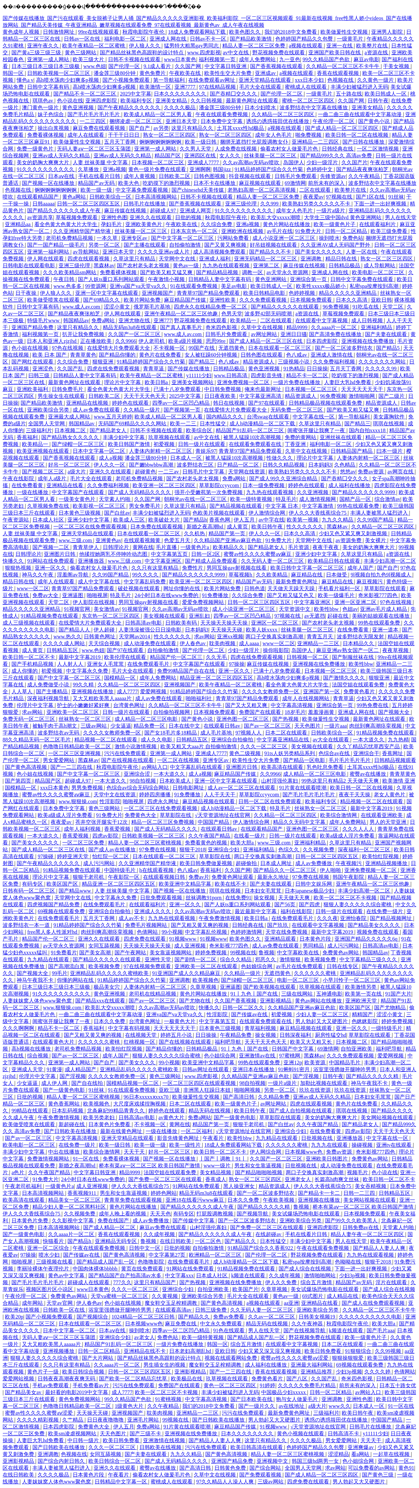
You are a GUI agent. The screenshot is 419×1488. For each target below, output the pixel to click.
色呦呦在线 (348, 1262)
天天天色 (160, 1213)
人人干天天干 (220, 794)
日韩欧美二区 (175, 176)
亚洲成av (266, 73)
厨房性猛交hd (330, 1035)
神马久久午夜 (38, 574)
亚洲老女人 (298, 1179)
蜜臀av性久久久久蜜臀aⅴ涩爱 (295, 1358)
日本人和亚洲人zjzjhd (52, 341)
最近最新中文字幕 (256, 911)
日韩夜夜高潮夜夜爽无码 (67, 1378)
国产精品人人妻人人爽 (380, 1248)
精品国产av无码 (97, 183)
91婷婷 (267, 1385)
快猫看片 (54, 1241)
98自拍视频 (143, 781)
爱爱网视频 (154, 691)
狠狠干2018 (192, 849)
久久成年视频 (159, 1234)
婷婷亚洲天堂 (73, 856)
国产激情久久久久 (344, 678)
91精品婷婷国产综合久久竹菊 (269, 169)
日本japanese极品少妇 (310, 891)
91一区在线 (86, 1158)
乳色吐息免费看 (326, 767)
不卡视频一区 (170, 348)
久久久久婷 (378, 1371)
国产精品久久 (241, 1241)
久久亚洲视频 (313, 492)
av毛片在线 (280, 231)
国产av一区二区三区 (268, 726)
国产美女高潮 (95, 952)
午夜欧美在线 (185, 73)
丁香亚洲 (296, 444)
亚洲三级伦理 (241, 203)
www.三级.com (76, 540)
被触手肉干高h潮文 (55, 726)
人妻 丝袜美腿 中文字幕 (101, 162)
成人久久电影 (157, 739)
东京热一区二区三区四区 (111, 616)
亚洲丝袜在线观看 (341, 437)
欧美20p (14, 1317)
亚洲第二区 (267, 265)
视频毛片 (358, 1172)
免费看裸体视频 (46, 135)
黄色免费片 (153, 73)
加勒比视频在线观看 (324, 1083)
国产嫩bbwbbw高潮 (151, 465)
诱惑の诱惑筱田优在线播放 (278, 121)
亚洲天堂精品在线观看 (265, 80)
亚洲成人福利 (215, 258)
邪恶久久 (266, 959)
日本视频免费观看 (311, 300)
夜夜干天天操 (355, 794)
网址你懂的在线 (182, 588)
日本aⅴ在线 (62, 176)
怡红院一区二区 (111, 856)
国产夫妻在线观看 (386, 334)
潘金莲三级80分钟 (115, 73)
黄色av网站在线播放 (319, 1000)
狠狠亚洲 (103, 361)
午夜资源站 (16, 520)
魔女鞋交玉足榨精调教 (171, 1303)
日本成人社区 (48, 520)
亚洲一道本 (386, 629)
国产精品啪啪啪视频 (259, 1172)
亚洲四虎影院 (101, 100)
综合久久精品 (236, 959)
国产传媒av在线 (250, 1014)
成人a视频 (110, 458)
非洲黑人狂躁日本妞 (207, 1090)
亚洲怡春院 (354, 918)
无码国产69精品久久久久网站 (133, 423)
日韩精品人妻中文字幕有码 (220, 279)
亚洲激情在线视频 (164, 1440)
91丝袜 (396, 197)
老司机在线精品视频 (153, 994)
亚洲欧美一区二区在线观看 (206, 966)
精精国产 (363, 1014)
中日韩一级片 (83, 1440)
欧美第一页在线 (364, 994)
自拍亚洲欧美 (357, 1049)
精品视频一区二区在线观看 (106, 739)
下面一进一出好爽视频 (381, 203)
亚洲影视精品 (276, 1000)
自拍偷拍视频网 (172, 712)
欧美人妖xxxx (262, 629)
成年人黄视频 (140, 176)
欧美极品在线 (187, 1378)
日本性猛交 (213, 423)
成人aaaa (249, 643)
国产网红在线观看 (33, 361)
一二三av (169, 471)
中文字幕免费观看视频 (142, 190)
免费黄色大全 (141, 815)
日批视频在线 (317, 1138)
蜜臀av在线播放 (368, 774)
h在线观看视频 (157, 870)
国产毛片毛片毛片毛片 (94, 114)
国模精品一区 (120, 678)
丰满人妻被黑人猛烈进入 (379, 513)
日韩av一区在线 (82, 39)
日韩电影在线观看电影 (29, 265)
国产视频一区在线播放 (49, 183)
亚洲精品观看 (280, 939)
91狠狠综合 (359, 1351)
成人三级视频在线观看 (29, 623)
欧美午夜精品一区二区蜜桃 (94, 45)
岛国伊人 (293, 162)
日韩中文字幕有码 (48, 87)
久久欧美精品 (272, 574)
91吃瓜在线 (366, 307)
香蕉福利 (28, 437)
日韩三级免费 (211, 1310)
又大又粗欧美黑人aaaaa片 (103, 698)
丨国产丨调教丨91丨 (223, 1158)
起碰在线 (338, 616)
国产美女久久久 (137, 1062)
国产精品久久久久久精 (373, 1076)
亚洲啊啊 (200, 169)
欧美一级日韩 (201, 142)
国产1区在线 (371, 197)
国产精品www (75, 891)
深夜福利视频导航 (48, 698)
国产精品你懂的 (118, 355)
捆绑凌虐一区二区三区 (136, 121)
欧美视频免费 (320, 959)
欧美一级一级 (97, 190)
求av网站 (204, 636)
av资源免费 (349, 540)
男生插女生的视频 (165, 1365)
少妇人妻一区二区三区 (323, 1014)
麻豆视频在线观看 (260, 183)
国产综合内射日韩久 (62, 1461)
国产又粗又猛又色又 (291, 595)
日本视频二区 (70, 430)
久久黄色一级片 (376, 80)
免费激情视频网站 (48, 1158)
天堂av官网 (60, 1303)
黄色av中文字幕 (67, 1275)
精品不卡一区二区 (307, 375)
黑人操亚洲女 (239, 1186)
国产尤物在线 (195, 1000)
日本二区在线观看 (286, 732)
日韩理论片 (116, 547)
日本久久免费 (110, 1021)
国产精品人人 (75, 629)
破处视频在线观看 (139, 588)
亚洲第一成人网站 (48, 59)
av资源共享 (40, 217)
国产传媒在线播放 (189, 368)
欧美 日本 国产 (50, 355)
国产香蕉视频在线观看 (277, 66)
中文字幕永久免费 (87, 671)
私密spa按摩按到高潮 (375, 286)
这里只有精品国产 (155, 1282)
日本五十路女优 (397, 1385)
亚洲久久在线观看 (151, 217)
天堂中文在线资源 (115, 794)
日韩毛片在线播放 (145, 203)
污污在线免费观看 (125, 753)
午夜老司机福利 (24, 1186)
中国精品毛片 (345, 1062)
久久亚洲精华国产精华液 (82, 231)
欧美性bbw (327, 609)
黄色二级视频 (245, 753)
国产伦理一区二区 (282, 94)
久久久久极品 (180, 107)
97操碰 (46, 856)
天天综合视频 (104, 643)
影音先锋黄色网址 (178, 1138)
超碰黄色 (145, 471)
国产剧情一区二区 (196, 959)
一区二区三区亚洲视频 (75, 753)
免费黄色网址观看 (233, 877)
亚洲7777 (185, 87)
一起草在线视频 (392, 1454)
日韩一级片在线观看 (202, 444)
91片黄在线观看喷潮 (303, 787)
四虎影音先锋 (267, 375)
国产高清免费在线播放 (336, 334)
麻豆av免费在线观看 (163, 1227)
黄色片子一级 (43, 1371)
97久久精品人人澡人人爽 (225, 1481)
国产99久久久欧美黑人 (352, 1220)
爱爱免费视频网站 (203, 602)
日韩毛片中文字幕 (204, 471)
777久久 (122, 1282)
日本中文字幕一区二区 (99, 451)
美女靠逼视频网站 (171, 952)
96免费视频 (336, 307)
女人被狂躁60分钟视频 (211, 355)
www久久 (340, 1406)
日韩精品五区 (62, 650)
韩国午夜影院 (349, 877)
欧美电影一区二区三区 (379, 272)
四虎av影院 (105, 836)
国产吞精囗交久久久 (234, 94)
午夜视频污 (349, 863)
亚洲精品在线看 (65, 485)
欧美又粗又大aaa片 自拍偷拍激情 (199, 746)
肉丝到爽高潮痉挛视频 (376, 726)
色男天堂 (231, 313)
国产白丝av (117, 513)
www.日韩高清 (231, 375)
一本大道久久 (369, 739)
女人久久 (230, 155)
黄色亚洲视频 (78, 107)
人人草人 (22, 691)
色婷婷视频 (302, 293)
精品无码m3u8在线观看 (130, 327)
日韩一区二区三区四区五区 (89, 203)
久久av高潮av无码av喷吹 (252, 162)
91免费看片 (64, 952)
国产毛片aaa (380, 1330)
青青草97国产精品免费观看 (209, 293)
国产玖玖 (278, 925)
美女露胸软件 (389, 416)
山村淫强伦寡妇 (280, 781)
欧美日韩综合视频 (83, 1371)
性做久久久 (280, 458)
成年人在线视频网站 (306, 698)
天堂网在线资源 (247, 471)
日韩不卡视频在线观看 (135, 59)
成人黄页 (238, 526)
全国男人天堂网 (47, 423)
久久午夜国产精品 (209, 836)
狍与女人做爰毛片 (297, 1399)
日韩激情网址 (59, 32)
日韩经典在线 (338, 148)
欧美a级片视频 (185, 341)
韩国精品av (76, 320)
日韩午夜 (378, 100)
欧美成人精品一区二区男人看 (158, 114)
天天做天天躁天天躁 (291, 588)
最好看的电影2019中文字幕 (77, 1392)
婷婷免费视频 (211, 952)
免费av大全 (46, 595)
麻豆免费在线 (181, 1323)
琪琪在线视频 (389, 423)
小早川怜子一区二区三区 (352, 980)
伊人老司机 (152, 341)
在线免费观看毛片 (149, 664)
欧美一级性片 (185, 1145)
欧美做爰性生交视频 (344, 32)
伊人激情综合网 (267, 513)
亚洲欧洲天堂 (361, 1000)
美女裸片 (376, 540)
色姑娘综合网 (257, 966)
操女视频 (265, 897)
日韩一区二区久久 (243, 1007)
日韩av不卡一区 (209, 39)
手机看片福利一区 (339, 588)
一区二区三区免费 (83, 842)
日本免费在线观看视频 (157, 526)
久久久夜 (327, 918)
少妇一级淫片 (322, 162)
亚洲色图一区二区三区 (243, 719)
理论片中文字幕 (123, 382)
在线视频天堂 (141, 1035)
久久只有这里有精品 (155, 568)
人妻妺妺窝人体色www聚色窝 (38, 1000)
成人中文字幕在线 (99, 581)
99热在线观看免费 (358, 506)
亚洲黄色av (108, 540)
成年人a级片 (52, 478)
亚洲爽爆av (361, 1447)
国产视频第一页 (183, 410)
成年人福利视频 (83, 829)
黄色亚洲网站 (271, 279)
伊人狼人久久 (145, 45)
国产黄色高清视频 (26, 767)
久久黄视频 (165, 1296)
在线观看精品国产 (38, 197)
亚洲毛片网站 (143, 1420)
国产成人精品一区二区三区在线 (266, 341)
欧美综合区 (199, 430)
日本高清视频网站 (156, 197)
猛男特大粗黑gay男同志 (192, 45)
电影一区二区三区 (298, 980)
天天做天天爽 (294, 897)
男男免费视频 (87, 787)
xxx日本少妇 (310, 80)
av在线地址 (292, 1406)
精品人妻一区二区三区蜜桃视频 (145, 842)
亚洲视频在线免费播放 (368, 341)
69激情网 (295, 183)
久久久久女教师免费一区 (271, 691)
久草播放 (89, 169)
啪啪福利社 (199, 698)
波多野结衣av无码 (59, 732)
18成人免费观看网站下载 (197, 32)
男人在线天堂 (400, 217)
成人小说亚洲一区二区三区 (284, 238)
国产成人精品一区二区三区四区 (342, 128)
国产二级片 (392, 396)
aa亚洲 (291, 1303)
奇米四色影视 (222, 327)
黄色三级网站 (81, 52)
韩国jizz (222, 169)
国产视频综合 (93, 1317)
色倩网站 (148, 932)
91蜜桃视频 (169, 1399)
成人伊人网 (55, 1083)
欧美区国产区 (62, 884)
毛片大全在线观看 (260, 87)
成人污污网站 (99, 863)
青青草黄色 (83, 355)
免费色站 (352, 238)
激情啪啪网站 (320, 1275)
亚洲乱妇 (200, 616)
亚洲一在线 (340, 45)
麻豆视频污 (370, 581)
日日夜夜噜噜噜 (106, 1420)
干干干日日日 (124, 135)
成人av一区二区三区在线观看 (242, 787)
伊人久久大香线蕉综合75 (318, 513)
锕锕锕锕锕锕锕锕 (161, 142)
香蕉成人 (215, 1179)
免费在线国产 (114, 1220)
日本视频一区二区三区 (158, 162)
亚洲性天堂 (158, 959)
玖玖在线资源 (315, 1090)
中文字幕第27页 (168, 1255)
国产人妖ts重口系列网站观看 (112, 279)
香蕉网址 (393, 753)
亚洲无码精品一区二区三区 (266, 258)
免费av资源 (371, 471)
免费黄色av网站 (341, 952)
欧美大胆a (242, 842)
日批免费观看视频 (161, 897)
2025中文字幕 (135, 94)
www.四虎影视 (204, 52)
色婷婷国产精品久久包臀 (304, 39)
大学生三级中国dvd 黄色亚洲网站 (343, 217)
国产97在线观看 (267, 403)
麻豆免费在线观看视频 (99, 128)
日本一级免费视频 (264, 485)
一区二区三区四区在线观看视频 (199, 1083)
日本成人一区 (186, 458)
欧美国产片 (245, 1289)
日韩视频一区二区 (308, 657)
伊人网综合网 (266, 1152)
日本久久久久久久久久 (181, 94)
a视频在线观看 (306, 45)
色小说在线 (70, 100)
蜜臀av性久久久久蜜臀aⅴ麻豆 (258, 554)
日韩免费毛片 (68, 389)
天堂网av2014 (135, 636)
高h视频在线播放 (31, 1049)
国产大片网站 (98, 1358)
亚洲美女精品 (171, 100)
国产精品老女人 (109, 430)
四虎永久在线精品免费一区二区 (211, 307)
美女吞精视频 (371, 1186)
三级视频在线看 (55, 1262)
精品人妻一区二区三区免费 (254, 45)
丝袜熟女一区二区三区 (85, 719)
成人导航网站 (380, 265)
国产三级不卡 (146, 1433)
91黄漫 (54, 1069)
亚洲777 (163, 320)
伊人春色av (193, 643)
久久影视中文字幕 (73, 1220)
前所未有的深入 (327, 183)
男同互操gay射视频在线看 (237, 568)
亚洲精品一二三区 (318, 643)
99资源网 (96, 286)
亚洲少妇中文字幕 (89, 520)
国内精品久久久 (225, 416)
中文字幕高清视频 (292, 705)
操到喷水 (329, 238)
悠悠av (347, 471)
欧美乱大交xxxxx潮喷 (276, 217)
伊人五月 (245, 520)
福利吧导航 (228, 1042)
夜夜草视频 (396, 650)
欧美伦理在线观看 (125, 657)
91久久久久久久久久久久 (46, 169)
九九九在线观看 (330, 1145)
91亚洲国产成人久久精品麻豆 (187, 973)
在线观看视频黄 (143, 540)
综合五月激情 (317, 1282)
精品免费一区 (150, 726)
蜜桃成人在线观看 (306, 87)
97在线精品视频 (218, 87)
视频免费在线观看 (378, 932)
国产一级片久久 (257, 1406)
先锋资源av (333, 176)
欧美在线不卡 (231, 884)
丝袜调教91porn (204, 897)
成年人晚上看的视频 (123, 1213)
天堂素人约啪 (115, 499)
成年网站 (33, 1303)
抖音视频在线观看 (250, 176)
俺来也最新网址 (263, 389)
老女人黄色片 (390, 794)
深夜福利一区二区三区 (365, 849)
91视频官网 (77, 609)
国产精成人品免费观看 (212, 561)
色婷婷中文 (320, 169)
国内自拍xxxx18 (368, 430)
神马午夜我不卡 (36, 980)
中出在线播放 (64, 1152)
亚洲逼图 (73, 595)
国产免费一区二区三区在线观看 (165, 1179)
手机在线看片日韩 (99, 176)
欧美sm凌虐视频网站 (73, 1433)
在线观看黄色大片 (54, 1042)
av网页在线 (401, 471)
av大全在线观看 (331, 739)
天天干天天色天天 (145, 396)
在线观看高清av (174, 1310)
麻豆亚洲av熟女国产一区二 (348, 650)
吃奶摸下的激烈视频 (167, 183)
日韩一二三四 (359, 1193)
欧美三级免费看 (390, 231)
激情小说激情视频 (136, 746)
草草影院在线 (176, 815)
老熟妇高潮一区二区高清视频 (262, 190)
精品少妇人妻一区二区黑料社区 (69, 1207)
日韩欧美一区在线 (64, 1310)
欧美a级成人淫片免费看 (66, 815)
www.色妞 (94, 66)
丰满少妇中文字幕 (124, 437)
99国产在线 (202, 348)
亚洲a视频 (114, 169)
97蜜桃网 (290, 1055)
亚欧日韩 (381, 300)
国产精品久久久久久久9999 (364, 492)
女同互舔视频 (104, 945)
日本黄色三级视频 (80, 513)
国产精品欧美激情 (251, 39)
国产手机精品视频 (33, 664)
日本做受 (337, 574)
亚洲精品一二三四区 (316, 142)
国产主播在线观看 (145, 245)
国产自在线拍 (87, 1083)
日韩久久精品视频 (284, 465)
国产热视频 (286, 719)
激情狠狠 (291, 959)
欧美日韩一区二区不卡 (29, 657)
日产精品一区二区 (238, 465)
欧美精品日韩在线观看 (334, 561)
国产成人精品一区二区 (110, 1227)
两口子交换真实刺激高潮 (275, 636)
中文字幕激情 (318, 506)
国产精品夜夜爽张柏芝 (363, 169)
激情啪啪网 (362, 396)
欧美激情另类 (361, 987)
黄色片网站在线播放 (287, 224)
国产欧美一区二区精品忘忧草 (133, 1378)
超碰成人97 (163, 210)
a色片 (18, 1172)
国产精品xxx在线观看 (100, 1000)
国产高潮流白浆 (67, 966)
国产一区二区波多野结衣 (344, 348)
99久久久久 (146, 574)
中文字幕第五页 (170, 554)
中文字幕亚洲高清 (260, 396)
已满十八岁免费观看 (178, 389)
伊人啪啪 (331, 870)
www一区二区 (33, 588)
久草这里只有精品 (134, 258)
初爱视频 (165, 444)
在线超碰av (268, 1234)
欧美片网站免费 (143, 300)
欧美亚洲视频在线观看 (43, 451)
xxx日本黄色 (54, 787)
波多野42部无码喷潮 (269, 313)
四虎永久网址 (163, 801)
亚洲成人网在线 (169, 39)
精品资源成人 (259, 361)
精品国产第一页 (227, 533)
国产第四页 (18, 781)
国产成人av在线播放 (112, 849)
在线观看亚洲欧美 (382, 815)
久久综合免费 (217, 224)
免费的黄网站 (301, 437)
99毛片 (59, 973)
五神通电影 (329, 994)
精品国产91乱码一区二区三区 (250, 430)
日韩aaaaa (43, 203)
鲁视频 (266, 952)
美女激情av (106, 609)
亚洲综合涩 (137, 774)
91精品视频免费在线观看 (50, 616)
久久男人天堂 (196, 148)
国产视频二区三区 (43, 471)
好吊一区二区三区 (69, 465)
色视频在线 (341, 80)
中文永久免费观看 (221, 1323)
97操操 (237, 664)
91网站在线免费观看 (51, 561)
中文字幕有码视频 (129, 1028)
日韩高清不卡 (344, 1433)
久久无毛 (217, 657)
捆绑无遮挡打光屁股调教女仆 (254, 142)
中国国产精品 (214, 822)
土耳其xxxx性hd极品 (241, 128)
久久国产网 (188, 66)
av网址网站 (264, 334)
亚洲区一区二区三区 (275, 623)
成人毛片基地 (216, 732)
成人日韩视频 (367, 320)
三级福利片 (39, 430)
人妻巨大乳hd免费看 (348, 382)
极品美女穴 (107, 987)
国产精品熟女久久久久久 (70, 437)
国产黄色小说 (374, 121)
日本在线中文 (185, 726)
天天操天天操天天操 (224, 623)
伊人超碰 (105, 629)
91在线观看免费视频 (194, 286)
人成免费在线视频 (236, 148)
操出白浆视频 (54, 128)
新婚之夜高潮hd (206, 526)
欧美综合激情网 (339, 815)
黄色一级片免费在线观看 (157, 169)
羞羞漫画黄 (322, 712)
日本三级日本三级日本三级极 (46, 66)
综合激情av (387, 499)
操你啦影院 (276, 650)
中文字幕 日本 (282, 506)
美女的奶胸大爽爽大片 (43, 162)
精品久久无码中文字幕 (300, 822)
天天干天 (135, 1152)
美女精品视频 (216, 1172)
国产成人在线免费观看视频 (374, 1303)
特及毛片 (286, 499)
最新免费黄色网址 (297, 581)
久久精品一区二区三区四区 (283, 114)
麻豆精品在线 (307, 574)
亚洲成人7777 (204, 162)
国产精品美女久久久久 (374, 925)
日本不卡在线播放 (215, 183)
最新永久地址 (273, 877)
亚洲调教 (312, 258)
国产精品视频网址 (391, 918)
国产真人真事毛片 (181, 327)
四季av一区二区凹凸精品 (181, 403)
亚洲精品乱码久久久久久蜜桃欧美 (110, 973)
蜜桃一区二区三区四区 (309, 100)
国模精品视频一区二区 (133, 1083)
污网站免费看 (233, 238)
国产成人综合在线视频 (305, 1268)
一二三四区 (93, 121)
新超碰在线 (72, 1124)
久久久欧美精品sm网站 (70, 272)
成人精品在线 (343, 1296)
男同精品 (314, 945)
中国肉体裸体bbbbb (95, 1268)
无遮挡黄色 (232, 348)
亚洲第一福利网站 (48, 252)
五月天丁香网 (120, 142)
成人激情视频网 (318, 499)
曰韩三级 (39, 375)
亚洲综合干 (366, 753)
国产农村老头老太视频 (144, 265)
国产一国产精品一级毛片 (56, 245)
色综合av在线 (335, 753)
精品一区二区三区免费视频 (163, 822)
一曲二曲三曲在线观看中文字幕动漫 (360, 114)
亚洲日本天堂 (182, 121)
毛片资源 (299, 547)
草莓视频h (240, 574)
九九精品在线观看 (48, 959)
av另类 (161, 128)
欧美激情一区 (155, 87)
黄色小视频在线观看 (301, 1433)
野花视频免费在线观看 (279, 52)
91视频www (183, 939)
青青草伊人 (86, 547)
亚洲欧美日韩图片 (327, 1158)
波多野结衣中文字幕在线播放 (314, 107)
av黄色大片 (172, 1117)
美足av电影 (234, 286)
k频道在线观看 (248, 1275)
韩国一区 (14, 73)
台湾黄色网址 (129, 705)
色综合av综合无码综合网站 (138, 787)
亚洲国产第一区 (322, 691)
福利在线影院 (297, 911)
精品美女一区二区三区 (75, 1200)
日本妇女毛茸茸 (263, 891)
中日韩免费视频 (223, 389)
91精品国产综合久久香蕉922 (261, 1248)
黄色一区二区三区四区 (230, 1385)
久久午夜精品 (364, 176)
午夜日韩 (64, 279)
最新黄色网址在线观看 (253, 100)
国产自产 (140, 128)
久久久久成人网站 (64, 643)
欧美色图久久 (245, 32)
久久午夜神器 (307, 1323)
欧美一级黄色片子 (335, 224)
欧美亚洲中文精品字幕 (185, 884)
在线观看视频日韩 (164, 877)
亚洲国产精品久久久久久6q (367, 939)
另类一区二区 (104, 245)
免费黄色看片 (359, 691)
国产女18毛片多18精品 (171, 732)
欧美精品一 (244, 320)
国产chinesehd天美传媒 (198, 190)
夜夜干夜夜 (326, 547)
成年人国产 (361, 568)
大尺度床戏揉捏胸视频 (140, 1104)
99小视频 (172, 932)
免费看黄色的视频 (206, 842)
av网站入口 (155, 767)
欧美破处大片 (164, 520)
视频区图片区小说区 (50, 1289)
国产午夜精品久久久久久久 (130, 107)
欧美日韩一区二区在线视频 (357, 135)
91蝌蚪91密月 (294, 1069)
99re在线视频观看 (99, 32)
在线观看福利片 (378, 224)
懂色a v (25, 80)
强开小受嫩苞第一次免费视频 (209, 492)
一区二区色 (208, 1241)
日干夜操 (26, 293)
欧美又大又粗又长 (311, 1042)
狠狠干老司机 (89, 877)
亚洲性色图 (114, 217)
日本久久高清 (352, 300)
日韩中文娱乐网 (314, 884)
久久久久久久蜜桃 (315, 973)
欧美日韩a (157, 382)
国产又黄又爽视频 (225, 245)
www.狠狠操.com (78, 801)
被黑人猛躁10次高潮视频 (252, 437)
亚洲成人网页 (196, 210)
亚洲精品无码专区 (116, 1241)
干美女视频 (396, 66)
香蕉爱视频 (118, 829)
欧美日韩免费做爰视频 (206, 863)
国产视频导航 (253, 1213)
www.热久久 (67, 636)
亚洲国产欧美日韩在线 (335, 52)
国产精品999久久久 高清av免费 (336, 155)
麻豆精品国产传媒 (185, 300)
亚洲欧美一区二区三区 (73, 712)
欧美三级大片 (89, 59)
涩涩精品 (338, 1454)
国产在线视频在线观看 (128, 760)
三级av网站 (94, 726)
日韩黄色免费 (230, 1468)
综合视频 (38, 1055)
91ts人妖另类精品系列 (290, 753)
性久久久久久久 (305, 526)
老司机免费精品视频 (70, 238)
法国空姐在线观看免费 (359, 684)
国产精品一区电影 (304, 760)
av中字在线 (271, 520)
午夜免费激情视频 (220, 918)
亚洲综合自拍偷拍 (232, 739)
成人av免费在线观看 (97, 410)
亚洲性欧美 (223, 300)
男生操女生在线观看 (62, 396)
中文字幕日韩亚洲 (226, 66)
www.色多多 (68, 286)
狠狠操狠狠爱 (348, 1358)
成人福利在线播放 (350, 485)
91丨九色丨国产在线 (254, 994)
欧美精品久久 (229, 547)
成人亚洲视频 (190, 945)
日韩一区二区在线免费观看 (270, 801)
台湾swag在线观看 (268, 416)
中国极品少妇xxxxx (284, 1392)
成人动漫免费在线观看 (150, 643)
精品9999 (297, 327)
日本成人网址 (276, 863)
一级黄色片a (195, 547)
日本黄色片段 (316, 939)
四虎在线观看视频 (89, 258)
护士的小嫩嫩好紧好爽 (84, 705)
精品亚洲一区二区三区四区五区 (217, 678)
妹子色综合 (51, 114)
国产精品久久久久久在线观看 (285, 307)
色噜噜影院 (151, 1262)
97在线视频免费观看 (148, 966)
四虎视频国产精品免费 (54, 904)
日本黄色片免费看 (110, 1124)
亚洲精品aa (18, 224)
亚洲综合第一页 (309, 279)
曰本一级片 (390, 451)
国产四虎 (310, 904)
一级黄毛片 (350, 39)
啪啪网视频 (248, 1090)
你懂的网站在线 (76, 980)
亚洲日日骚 (294, 334)
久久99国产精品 (376, 520)
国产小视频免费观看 (126, 80)
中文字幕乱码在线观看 (197, 767)
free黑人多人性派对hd (53, 932)
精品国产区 (168, 155)
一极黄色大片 (180, 1021)
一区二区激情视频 (378, 148)
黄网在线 (143, 547)
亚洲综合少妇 (224, 849)
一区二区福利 (197, 1131)
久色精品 (345, 465)
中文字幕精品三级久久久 (368, 959)
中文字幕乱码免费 (145, 581)
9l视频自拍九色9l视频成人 (381, 574)
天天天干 (371, 1440)
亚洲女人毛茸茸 (106, 664)
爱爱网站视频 (19, 1378)
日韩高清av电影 (144, 623)
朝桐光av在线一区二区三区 (196, 499)
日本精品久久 (359, 643)
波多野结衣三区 (196, 465)
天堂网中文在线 (178, 258)
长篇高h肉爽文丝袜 (337, 1179)
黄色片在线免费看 (160, 355)
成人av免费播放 (314, 863)
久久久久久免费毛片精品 (307, 1385)
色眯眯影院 (365, 1021)
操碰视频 (363, 1145)
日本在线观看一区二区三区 (280, 348)
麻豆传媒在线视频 (125, 210)
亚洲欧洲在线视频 (242, 231)
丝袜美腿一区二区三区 (271, 155)
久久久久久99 (381, 368)
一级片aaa (335, 726)
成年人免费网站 (258, 59)
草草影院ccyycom (219, 485)
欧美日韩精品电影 (264, 293)
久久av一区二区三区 (272, 1317)
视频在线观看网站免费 (231, 1358)
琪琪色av (43, 100)
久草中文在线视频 (262, 327)
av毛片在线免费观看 (300, 966)
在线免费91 (238, 897)
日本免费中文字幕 (222, 121)
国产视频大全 (394, 712)
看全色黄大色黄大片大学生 (66, 224)
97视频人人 (249, 732)
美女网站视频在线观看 (387, 1117)
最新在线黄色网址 (121, 1131)
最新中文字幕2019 (80, 657)
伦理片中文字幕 (36, 705)
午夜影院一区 (124, 877)
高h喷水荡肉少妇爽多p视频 (68, 80)
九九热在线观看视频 (226, 265)
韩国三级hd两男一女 (316, 1461)
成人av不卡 (132, 918)
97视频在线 (340, 197)
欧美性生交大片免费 (228, 73)
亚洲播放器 (91, 561)
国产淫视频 (73, 1076)
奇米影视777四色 (378, 595)
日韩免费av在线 (361, 1227)
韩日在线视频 (229, 403)
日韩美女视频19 (318, 1317)
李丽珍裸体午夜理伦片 (43, 1268)
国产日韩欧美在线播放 (71, 1131)
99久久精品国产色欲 (326, 59)
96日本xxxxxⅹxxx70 (147, 1097)
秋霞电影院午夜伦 (144, 32)
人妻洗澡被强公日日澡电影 (150, 629)
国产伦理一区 (124, 66)
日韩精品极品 (345, 265)
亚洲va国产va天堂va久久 (139, 286)
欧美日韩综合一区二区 (115, 1461)
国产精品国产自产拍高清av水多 (125, 1275)
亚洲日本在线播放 (254, 1069)
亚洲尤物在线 (134, 320)
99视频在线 (243, 952)
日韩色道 (254, 588)
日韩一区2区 (206, 554)
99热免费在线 (373, 705)
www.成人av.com (81, 307)
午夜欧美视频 (279, 1200)
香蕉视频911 (82, 1193)
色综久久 (289, 849)
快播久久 (14, 561)
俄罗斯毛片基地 (153, 307)
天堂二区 (393, 307)
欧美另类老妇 (99, 1117)
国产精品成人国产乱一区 (106, 1262)
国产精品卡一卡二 (319, 1193)
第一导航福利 (169, 80)
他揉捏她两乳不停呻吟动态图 (114, 554)
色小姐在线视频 (30, 348)
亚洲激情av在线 (258, 1055)
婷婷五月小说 (176, 1035)
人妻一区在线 (362, 252)
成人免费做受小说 (48, 684)
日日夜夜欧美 (220, 396)
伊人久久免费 (281, 1282)
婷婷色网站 (164, 1193)
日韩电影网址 (189, 787)
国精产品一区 (355, 499)
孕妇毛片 (112, 224)
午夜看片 (214, 1138)
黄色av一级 (186, 265)
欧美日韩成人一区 (386, 94)
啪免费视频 (309, 135)
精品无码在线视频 (210, 1110)
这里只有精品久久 (192, 128)
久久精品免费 (274, 1097)
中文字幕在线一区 (314, 416)
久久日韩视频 (207, 100)
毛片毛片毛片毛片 (350, 760)
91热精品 (293, 368)
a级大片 (77, 471)
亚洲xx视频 (230, 636)
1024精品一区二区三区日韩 (144, 1317)
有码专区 (33, 884)
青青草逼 (154, 368)
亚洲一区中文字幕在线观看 (107, 293)
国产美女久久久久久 (319, 252)
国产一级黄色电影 (64, 1090)
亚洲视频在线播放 (93, 691)
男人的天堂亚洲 (389, 822)
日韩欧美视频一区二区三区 (59, 73)
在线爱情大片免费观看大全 (119, 348)
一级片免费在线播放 (297, 382)
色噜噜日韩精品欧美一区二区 (77, 746)
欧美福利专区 (136, 100)
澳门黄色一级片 (41, 107)
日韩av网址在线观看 (206, 1069)
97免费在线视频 (158, 849)
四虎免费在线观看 (145, 939)
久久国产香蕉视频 (236, 1000)
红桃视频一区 (140, 1042)
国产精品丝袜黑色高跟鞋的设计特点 (142, 52)
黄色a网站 (74, 197)
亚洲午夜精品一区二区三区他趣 (181, 313)
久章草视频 (204, 987)
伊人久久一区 (110, 465)
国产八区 (297, 1378)
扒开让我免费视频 (83, 334)
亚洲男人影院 (387, 32)
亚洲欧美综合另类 (48, 410)
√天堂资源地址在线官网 (223, 815)
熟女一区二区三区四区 (170, 135)
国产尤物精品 (390, 1007)
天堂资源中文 (295, 609)
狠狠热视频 (18, 568)
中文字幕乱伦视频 (206, 932)
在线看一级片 (250, 836)
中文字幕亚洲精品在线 (283, 739)
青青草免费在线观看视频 (133, 1200)
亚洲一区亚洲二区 (356, 602)
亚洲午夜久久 (43, 45)
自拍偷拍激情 (185, 245)
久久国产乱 (70, 368)
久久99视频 (388, 1351)
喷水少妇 (50, 1255)
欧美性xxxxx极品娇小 (321, 286)
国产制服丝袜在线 (353, 657)
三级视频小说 (294, 361)
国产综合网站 (265, 1468)
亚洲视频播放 (59, 1351)
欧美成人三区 (129, 520)
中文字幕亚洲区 (164, 561)
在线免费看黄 (27, 485)
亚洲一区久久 (51, 568)
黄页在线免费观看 (142, 1268)
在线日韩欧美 (176, 1241)
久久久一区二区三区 (264, 746)
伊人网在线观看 (46, 258)
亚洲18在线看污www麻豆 (196, 1200)
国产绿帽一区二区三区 (78, 444)
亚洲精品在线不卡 (145, 1351)
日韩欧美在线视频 (161, 1447)
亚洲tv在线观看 (394, 1145)
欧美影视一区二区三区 (99, 506)
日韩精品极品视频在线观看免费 (326, 403)
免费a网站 (103, 320)
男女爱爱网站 (59, 760)
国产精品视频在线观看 (236, 506)
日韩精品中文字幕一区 (121, 1481)
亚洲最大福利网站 (312, 1365)
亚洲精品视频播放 (387, 863)
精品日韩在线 (341, 258)
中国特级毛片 (120, 870)
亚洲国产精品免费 (33, 327)
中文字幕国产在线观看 (78, 492)
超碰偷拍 (247, 863)
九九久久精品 (338, 520)
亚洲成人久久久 (153, 911)
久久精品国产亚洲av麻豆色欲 (228, 540)
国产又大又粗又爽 (246, 705)
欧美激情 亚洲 (398, 781)
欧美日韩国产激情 (129, 444)
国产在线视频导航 (305, 1330)
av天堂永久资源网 (287, 272)
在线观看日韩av (222, 726)
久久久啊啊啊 (19, 1028)
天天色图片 (308, 726)
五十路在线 (349, 94)
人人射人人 (70, 664)
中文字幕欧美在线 (298, 952)
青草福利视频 (261, 1028)
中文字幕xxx (179, 1275)
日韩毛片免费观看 (296, 176)
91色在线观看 (229, 1330)
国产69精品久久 (102, 300)
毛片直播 (167, 547)
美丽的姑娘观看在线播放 (381, 616)
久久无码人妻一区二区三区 (273, 561)
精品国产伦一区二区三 (177, 657)
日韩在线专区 (343, 966)
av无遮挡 (314, 616)
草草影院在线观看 (385, 588)
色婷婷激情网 (246, 932)
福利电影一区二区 (125, 39)
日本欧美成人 (175, 781)
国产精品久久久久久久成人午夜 (64, 210)
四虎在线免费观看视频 (114, 368)
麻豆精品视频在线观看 (209, 801)
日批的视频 (189, 217)
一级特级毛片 (387, 1028)
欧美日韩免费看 (323, 1351)
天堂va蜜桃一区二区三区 (120, 1296)
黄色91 (406, 1468)
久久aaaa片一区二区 (334, 327)
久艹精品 (73, 1420)
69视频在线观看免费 (62, 911)
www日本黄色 (180, 59)
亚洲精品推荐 (317, 1371)
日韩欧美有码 (181, 623)
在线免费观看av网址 (212, 80)
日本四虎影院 (322, 341)
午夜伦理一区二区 (334, 121)
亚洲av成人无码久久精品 (61, 155)
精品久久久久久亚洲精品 (348, 293)
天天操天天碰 (227, 629)
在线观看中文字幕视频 (322, 320)
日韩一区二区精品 (346, 231)
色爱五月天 (177, 540)
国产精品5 (388, 348)
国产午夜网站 (131, 952)
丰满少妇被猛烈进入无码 (359, 87)
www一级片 (218, 1165)
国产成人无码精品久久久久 (140, 492)
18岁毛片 (295, 712)
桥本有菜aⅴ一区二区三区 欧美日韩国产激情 (150, 1165)
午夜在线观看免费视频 (222, 114)
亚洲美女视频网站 (193, 382)
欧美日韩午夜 (267, 526)
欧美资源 (315, 1062)
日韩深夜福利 (296, 1035)
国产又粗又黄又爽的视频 (200, 925)
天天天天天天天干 (362, 389)
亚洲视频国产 (158, 293)
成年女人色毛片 (274, 135)
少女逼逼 (120, 726)
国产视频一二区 (51, 547)
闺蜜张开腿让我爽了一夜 (316, 430)
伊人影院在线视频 (94, 602)
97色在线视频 (68, 348)
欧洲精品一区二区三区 (216, 1255)
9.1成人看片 (157, 66)
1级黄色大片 (130, 1406)
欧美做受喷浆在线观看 (54, 300)
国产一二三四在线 (72, 767)
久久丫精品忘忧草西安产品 (369, 746)
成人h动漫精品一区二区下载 (262, 423)
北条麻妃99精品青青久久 (116, 1110)
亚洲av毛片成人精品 (384, 609)
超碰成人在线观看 (89, 1282)
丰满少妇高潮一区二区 (390, 561)
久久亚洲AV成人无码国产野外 (336, 245)
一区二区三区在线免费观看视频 (90, 526)
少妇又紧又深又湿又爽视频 (270, 1351)
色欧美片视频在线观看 (219, 513)
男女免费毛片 (145, 506)
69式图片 (313, 1296)
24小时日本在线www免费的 (167, 595)
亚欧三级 (170, 1090)
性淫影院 (110, 801)
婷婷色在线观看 (131, 403)
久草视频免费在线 (48, 506)
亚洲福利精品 (377, 327)
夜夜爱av (313, 197)
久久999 (270, 203)
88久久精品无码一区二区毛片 (37, 739)
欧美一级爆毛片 (337, 595)
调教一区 (253, 272)
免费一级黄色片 (36, 148)
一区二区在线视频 (178, 760)
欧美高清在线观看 (282, 767)
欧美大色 (129, 183)
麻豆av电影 (366, 59)
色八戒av (297, 355)
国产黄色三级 (378, 1475)
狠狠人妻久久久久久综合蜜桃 (358, 904)
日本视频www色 (304, 1152)
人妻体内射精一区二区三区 (161, 451)
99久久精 (84, 684)
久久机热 (195, 533)
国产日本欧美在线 (252, 1399)
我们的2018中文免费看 (291, 32)
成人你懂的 (25, 671)
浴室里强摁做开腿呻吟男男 (345, 1069)
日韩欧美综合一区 (111, 197)
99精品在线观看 (30, 1110)
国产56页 (285, 904)
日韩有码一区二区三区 (29, 891)
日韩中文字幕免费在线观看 (362, 279)
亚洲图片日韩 (60, 554)
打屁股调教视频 (215, 1213)
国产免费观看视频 (260, 1475)
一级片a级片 (331, 210)
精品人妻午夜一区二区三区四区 (368, 1234)
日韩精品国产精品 (352, 451)
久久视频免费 (319, 849)
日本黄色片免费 (30, 1220)
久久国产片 (354, 162)
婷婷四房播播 (155, 794)
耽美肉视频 (223, 643)
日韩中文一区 (145, 1248)
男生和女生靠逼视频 (258, 1165)
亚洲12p (292, 1062)
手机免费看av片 (91, 1385)
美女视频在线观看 (165, 616)
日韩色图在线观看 (262, 355)
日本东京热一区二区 (195, 231)
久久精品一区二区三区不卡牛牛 (343, 66)
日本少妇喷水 (261, 107)
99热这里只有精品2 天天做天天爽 (340, 781)
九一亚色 (289, 59)
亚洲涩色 (43, 368)
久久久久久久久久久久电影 (371, 1317)
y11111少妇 (199, 375)
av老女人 (144, 1337)
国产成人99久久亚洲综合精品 (284, 478)
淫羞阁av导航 (73, 574)
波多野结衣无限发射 (361, 636)
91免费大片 (308, 231)
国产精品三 (202, 361)
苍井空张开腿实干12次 (102, 822)
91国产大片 (398, 994)
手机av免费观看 (51, 1385)
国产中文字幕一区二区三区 (183, 238)
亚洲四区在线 (200, 155)
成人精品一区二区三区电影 (147, 719)
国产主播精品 (52, 691)
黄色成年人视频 (22, 32)
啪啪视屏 (97, 595)
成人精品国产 (81, 1069)
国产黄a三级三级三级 (36, 52)
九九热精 (398, 739)
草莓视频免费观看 (77, 217)
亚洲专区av (134, 238)
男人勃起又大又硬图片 (322, 1021)
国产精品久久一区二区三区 (285, 870)
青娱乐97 (205, 451)
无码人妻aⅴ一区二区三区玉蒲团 (94, 148)
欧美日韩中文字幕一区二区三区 (307, 568)
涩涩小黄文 (117, 307)
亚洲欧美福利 (33, 389)
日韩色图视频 (210, 176)
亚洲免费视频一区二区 (244, 382)
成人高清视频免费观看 (220, 252)
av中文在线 (236, 52)
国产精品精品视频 (217, 272)
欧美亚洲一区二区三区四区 (165, 485)
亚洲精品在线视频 (87, 403)
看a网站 (361, 1454)
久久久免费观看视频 (263, 300)
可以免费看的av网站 (372, 1468)
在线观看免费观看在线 (255, 444)
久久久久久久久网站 (382, 361)
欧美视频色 (205, 980)
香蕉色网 (220, 520)
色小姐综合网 (220, 1055)
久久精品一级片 (142, 410)
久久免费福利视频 (334, 361)
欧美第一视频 (303, 520)
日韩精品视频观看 (395, 760)
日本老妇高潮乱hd (190, 1351)
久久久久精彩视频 (38, 1420)
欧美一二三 (183, 423)
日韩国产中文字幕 (293, 1049)
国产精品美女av (24, 1392)
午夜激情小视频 (167, 279)
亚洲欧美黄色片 (144, 224)
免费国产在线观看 (260, 712)
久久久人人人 (358, 829)
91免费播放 (215, 595)
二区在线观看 (315, 190)
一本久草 (108, 238)
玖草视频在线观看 (169, 437)
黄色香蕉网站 (64, 1104)
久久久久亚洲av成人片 (164, 252)
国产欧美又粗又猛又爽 (167, 272)
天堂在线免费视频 (287, 932)
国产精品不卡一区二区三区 (85, 94)
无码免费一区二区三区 (297, 410)
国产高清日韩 (239, 1097)
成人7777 (127, 691)
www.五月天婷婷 (113, 416)
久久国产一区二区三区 (135, 334)
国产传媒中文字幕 (194, 1220)
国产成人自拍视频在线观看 (301, 1110)
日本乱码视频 (68, 1110)
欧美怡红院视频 (381, 856)
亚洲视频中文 (273, 1461)
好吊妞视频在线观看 (274, 245)
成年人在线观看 (86, 135)
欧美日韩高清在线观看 (257, 1447)
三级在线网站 (297, 994)
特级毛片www (44, 320)
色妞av (350, 609)
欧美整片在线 (372, 45)
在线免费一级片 (385, 911)
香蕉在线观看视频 (338, 73)
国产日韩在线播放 (364, 142)
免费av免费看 (229, 1317)
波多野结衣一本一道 (27, 925)
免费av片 (199, 877)
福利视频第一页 (218, 59)
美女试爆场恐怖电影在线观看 (306, 1213)
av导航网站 (86, 252)
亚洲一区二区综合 (48, 1248)
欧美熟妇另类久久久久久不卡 (317, 203)
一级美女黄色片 (78, 499)
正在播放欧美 (96, 341)
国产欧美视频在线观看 (270, 987)
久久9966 (125, 341)
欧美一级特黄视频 (251, 499)
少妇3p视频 (353, 1275)
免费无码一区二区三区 (29, 719)
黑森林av (104, 265)
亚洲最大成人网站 (69, 416)
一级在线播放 (33, 492)
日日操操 (317, 368)
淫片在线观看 (391, 1282)
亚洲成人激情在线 (332, 355)
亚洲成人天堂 (27, 1069)
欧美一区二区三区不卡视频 (346, 897)
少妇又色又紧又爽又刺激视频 (353, 533)
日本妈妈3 (320, 465)
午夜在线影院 (19, 478)
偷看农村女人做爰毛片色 (289, 148)
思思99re (216, 341)
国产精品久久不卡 (270, 252)
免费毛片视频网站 (146, 925)
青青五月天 (320, 636)
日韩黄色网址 (100, 636)
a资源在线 (376, 52)
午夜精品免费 (236, 1035)
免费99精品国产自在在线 (186, 671)
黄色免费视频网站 (80, 1399)
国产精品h (195, 520)
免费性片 (193, 568)
